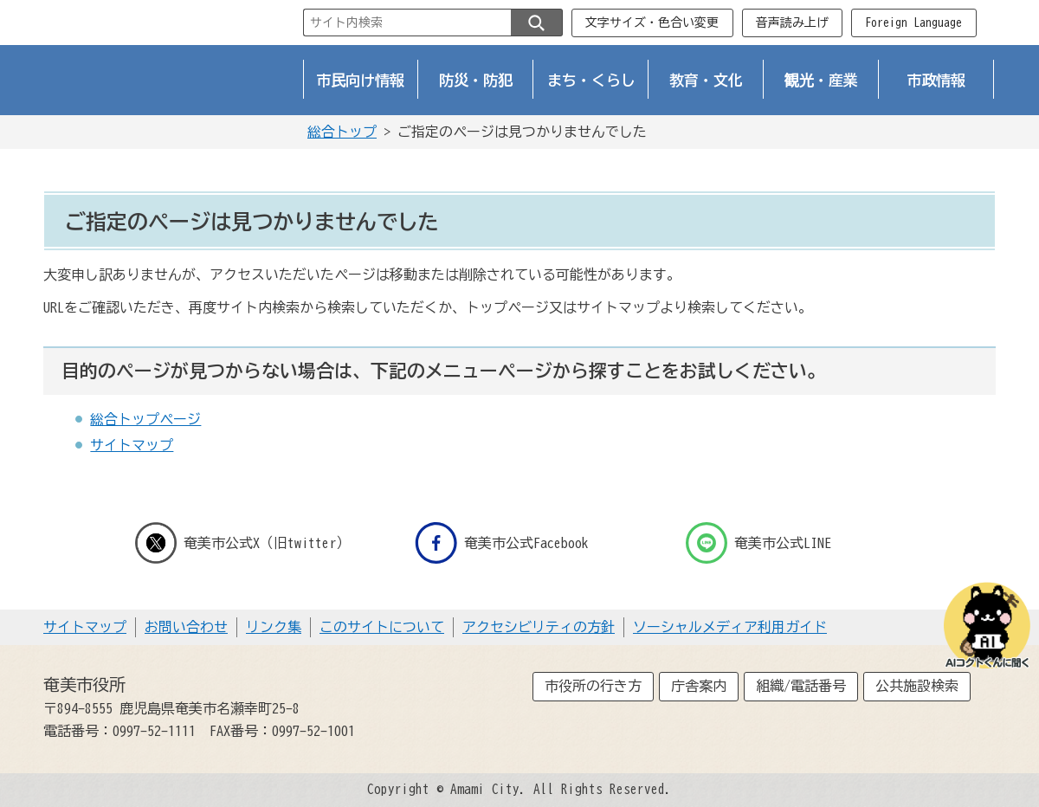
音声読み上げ (792, 22)
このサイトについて (381, 627)
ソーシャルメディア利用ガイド (730, 627)
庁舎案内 (698, 686)
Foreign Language (913, 22)
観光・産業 (821, 80)
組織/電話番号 (801, 686)
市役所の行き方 (593, 686)
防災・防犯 (476, 80)
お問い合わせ (186, 627)
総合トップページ (145, 419)
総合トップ (342, 132)
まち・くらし (591, 80)
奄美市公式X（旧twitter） (242, 543)
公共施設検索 (916, 686)
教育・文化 (706, 80)
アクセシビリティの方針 (538, 627)
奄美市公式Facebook (502, 543)
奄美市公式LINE (758, 543)
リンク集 (273, 627)
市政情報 (936, 80)
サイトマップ (131, 445)
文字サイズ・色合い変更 (652, 22)
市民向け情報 (361, 80)
